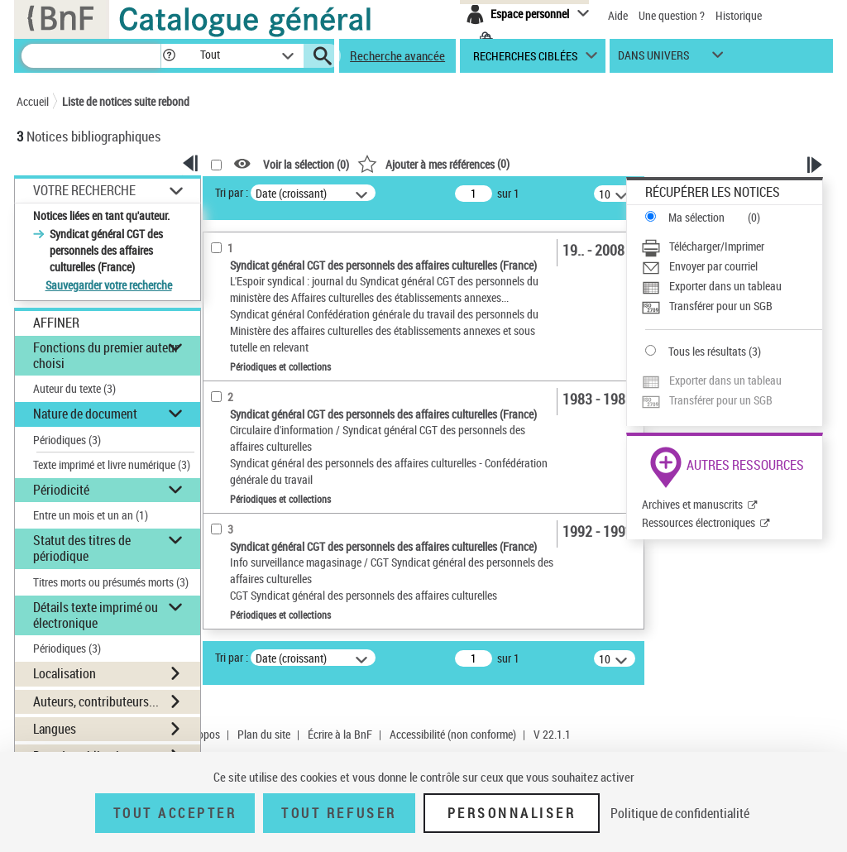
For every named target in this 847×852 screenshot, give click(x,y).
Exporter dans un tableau (725, 286)
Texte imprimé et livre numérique (111, 464)
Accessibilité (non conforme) (453, 734)
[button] (168, 56)
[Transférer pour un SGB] (731, 306)
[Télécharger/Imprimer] (731, 246)
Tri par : (231, 192)
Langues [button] (54, 729)
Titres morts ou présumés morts (111, 582)
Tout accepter (175, 813)
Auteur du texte (74, 388)
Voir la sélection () (306, 164)
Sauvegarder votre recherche (108, 285)
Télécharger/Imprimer (716, 246)
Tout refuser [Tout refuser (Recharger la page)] (338, 813)
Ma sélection (696, 217)
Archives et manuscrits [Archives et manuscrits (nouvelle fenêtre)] (692, 504)
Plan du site (263, 734)
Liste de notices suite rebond (125, 101)
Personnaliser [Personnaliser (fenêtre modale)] (512, 813)
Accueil (33, 101)
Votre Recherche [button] (84, 190)
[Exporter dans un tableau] (731, 286)
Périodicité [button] (61, 490)
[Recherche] (91, 56)
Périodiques (67, 440)
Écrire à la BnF (340, 734)
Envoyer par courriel (713, 266)
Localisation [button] (64, 673)
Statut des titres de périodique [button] (82, 548)
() (433, 163)
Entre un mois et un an (90, 515)
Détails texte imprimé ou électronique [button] (95, 615)
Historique (738, 15)
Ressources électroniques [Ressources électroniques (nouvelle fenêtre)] (698, 522)
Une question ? (672, 15)
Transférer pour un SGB (721, 306)
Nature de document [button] (85, 413)
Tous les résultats (707, 351)
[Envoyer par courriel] (731, 266)
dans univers (653, 59)
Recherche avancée (397, 55)
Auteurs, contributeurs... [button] (96, 701)
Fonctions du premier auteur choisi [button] (106, 355)
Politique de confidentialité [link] (679, 813)
